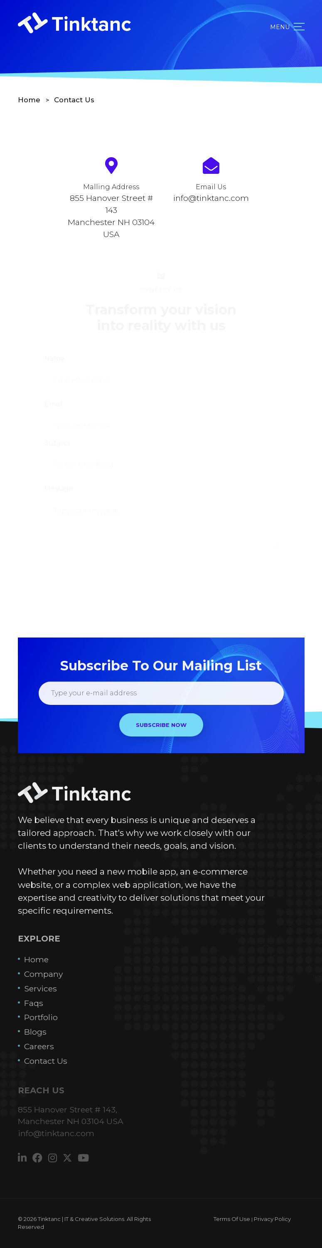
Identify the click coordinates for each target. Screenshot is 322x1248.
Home (30, 100)
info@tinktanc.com (211, 198)
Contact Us (74, 100)
